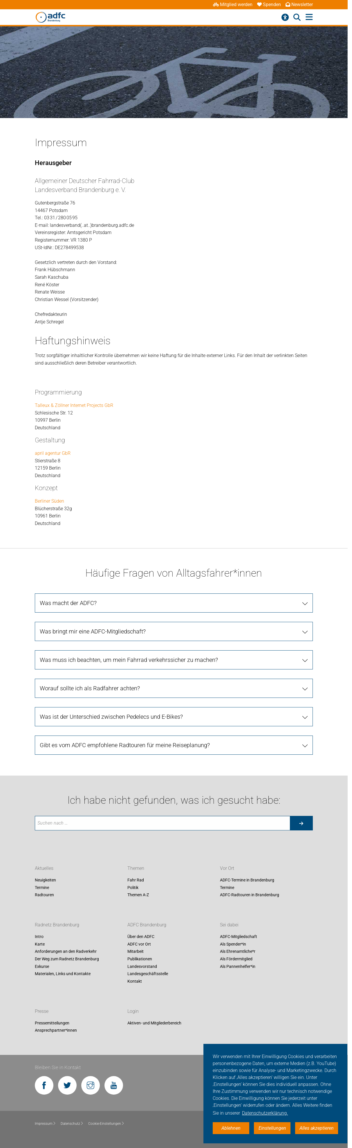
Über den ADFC (140, 937)
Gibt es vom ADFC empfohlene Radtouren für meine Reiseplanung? (125, 745)
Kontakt (134, 981)
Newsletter (299, 4)
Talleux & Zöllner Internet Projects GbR (74, 405)
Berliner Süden (49, 501)
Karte (40, 944)
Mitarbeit (135, 951)
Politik (132, 887)
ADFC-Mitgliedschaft (238, 937)
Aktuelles (44, 868)
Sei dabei (229, 925)
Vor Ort (227, 868)
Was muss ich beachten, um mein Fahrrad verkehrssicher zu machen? (129, 659)
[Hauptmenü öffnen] (309, 17)
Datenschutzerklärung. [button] (265, 1113)
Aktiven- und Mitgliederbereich (154, 1023)
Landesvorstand (142, 966)
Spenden (269, 4)
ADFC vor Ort (139, 944)
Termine (42, 887)
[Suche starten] (301, 823)
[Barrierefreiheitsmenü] (285, 17)
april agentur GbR (53, 453)
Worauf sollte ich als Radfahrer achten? (90, 688)
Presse (41, 1011)
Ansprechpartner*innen (56, 1030)
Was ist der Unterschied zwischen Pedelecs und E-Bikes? (111, 716)
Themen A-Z (138, 895)
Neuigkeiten (45, 880)
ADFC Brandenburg (146, 925)
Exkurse (42, 966)
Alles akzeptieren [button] (316, 1128)
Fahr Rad (135, 880)
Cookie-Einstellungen (106, 1124)
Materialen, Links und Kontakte (63, 974)
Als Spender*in (233, 944)
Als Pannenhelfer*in (237, 966)
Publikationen (139, 959)
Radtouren (44, 895)
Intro (39, 937)
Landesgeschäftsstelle (147, 974)
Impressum (45, 1124)
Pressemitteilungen (52, 1023)
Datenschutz (72, 1124)
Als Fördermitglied (236, 959)
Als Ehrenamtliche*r (237, 951)
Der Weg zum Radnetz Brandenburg (67, 959)
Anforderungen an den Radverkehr (66, 951)
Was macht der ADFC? (68, 603)
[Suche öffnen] (297, 17)
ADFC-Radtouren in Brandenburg (249, 895)
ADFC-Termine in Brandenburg (247, 880)
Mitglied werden (232, 4)
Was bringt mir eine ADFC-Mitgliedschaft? (93, 631)
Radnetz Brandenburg (57, 925)
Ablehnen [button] (231, 1128)
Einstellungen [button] (272, 1128)
